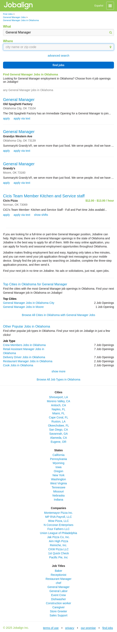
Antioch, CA (58, 405)
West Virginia (58, 483)
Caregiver (58, 607)
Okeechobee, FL (58, 425)
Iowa (58, 467)
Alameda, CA (58, 437)
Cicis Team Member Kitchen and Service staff (44, 196)
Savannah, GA (58, 433)
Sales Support (58, 615)
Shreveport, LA (58, 397)
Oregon (58, 471)
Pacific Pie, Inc (58, 557)
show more (58, 371)
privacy (69, 628)
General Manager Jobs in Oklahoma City (28, 302)
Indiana (58, 499)
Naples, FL (58, 409)
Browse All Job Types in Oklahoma (58, 379)
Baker (58, 570)
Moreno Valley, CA (58, 401)
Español (99, 5)
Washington (58, 479)
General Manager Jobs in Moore (23, 306)
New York (58, 475)
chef (58, 583)
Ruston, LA (58, 421)
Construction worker (58, 603)
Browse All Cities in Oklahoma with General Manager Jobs (58, 315)
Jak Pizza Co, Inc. (58, 537)
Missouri (58, 491)
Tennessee (58, 487)
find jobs (58, 65)
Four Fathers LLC (58, 529)
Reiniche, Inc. (58, 545)
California (58, 455)
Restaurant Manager (58, 578)
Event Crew (58, 595)
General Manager (19, 99)
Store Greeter (58, 611)
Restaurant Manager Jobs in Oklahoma (27, 361)
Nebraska (58, 495)
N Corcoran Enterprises (58, 525)
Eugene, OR (58, 441)
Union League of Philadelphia (58, 533)
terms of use (50, 628)
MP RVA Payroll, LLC (58, 516)
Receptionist (58, 574)
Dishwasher (58, 599)
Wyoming (58, 463)
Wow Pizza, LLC (58, 520)
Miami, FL (58, 413)
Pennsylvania (58, 459)
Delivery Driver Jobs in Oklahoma (24, 357)
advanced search (58, 55)
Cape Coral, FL (58, 417)
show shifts (41, 214)
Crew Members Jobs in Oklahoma (24, 345)
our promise (88, 628)
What (7, 26)
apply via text (22, 118)
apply (6, 118)
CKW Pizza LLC (58, 549)
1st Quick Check (58, 553)
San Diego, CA (58, 429)
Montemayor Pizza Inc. (58, 512)
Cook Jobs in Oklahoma (18, 365)
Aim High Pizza (58, 541)
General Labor (58, 591)
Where (8, 41)
